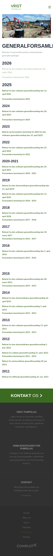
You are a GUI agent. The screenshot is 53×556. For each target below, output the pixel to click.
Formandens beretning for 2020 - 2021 (19, 173)
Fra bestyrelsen (26, 532)
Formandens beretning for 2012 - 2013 (19, 332)
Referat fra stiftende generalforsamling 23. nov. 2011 (25, 377)
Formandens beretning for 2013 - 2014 (19, 313)
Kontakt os (26, 495)
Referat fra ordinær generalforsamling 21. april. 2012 (25, 353)
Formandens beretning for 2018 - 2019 (19, 200)
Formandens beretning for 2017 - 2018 (19, 219)
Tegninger (26, 527)
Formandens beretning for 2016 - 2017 (19, 238)
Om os (26, 522)
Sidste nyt (26, 517)
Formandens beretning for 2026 (15, 77)
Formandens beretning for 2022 (16, 154)
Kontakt (26, 537)
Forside (26, 513)
